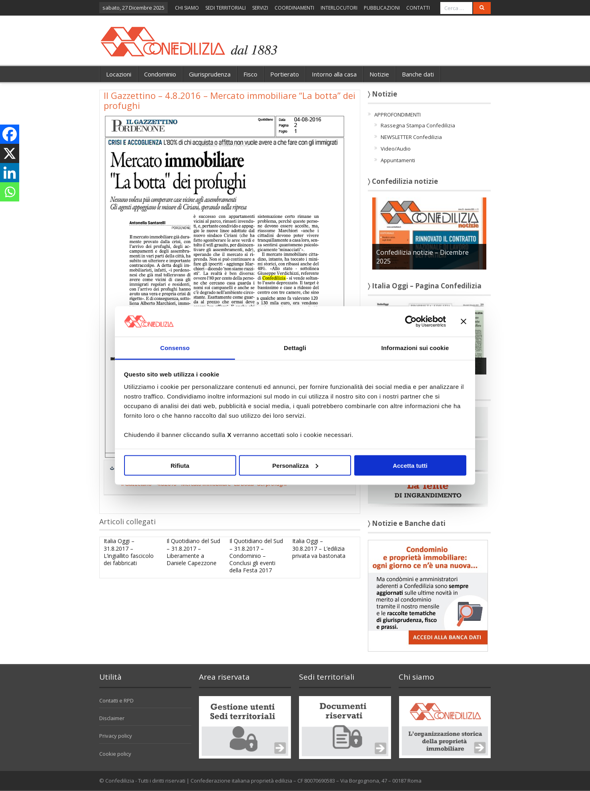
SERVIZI (260, 7)
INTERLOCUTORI (339, 7)
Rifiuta (180, 465)
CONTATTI (418, 7)
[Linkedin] (9, 172)
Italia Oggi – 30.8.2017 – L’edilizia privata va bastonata (318, 548)
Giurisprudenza (210, 74)
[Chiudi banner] (463, 321)
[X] (9, 153)
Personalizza (295, 465)
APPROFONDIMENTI (397, 114)
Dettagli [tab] (295, 347)
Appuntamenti (398, 160)
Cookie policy (115, 753)
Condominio (160, 74)
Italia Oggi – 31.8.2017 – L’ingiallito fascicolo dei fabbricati (129, 552)
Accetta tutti (410, 465)
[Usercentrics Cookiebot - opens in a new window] (411, 321)
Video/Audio (396, 148)
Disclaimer (111, 718)
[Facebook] (9, 134)
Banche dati (418, 74)
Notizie (379, 74)
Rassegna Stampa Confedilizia (418, 125)
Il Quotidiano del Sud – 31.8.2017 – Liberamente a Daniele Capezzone (193, 552)
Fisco (250, 74)
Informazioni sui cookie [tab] (415, 347)
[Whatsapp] (9, 191)
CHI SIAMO (187, 7)
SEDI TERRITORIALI (225, 7)
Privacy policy (115, 735)
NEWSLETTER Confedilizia (411, 137)
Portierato (284, 74)
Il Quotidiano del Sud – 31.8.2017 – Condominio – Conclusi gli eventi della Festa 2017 (256, 555)
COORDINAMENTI (294, 7)
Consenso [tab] (174, 347)
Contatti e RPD (116, 700)
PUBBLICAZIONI (382, 7)
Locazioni (118, 74)
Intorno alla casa (334, 74)
